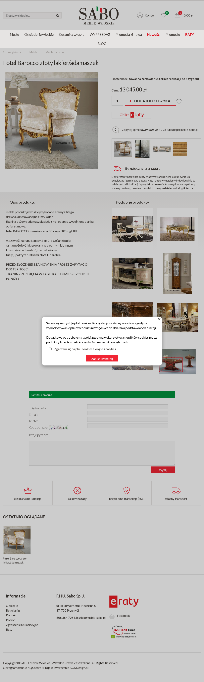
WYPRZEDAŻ (100, 34)
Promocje (173, 34)
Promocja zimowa (129, 34)
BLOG (102, 44)
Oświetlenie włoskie (39, 34)
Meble (14, 34)
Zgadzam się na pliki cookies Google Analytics (85, 349)
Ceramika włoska (71, 34)
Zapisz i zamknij (102, 358)
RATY (189, 34)
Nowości (153, 34)
